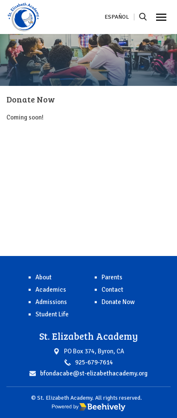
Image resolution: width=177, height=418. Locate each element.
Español (116, 16)
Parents (112, 277)
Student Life (52, 314)
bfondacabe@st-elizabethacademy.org (94, 373)
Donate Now (118, 302)
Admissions (51, 302)
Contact (112, 289)
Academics (50, 289)
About (43, 277)
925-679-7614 (94, 362)
